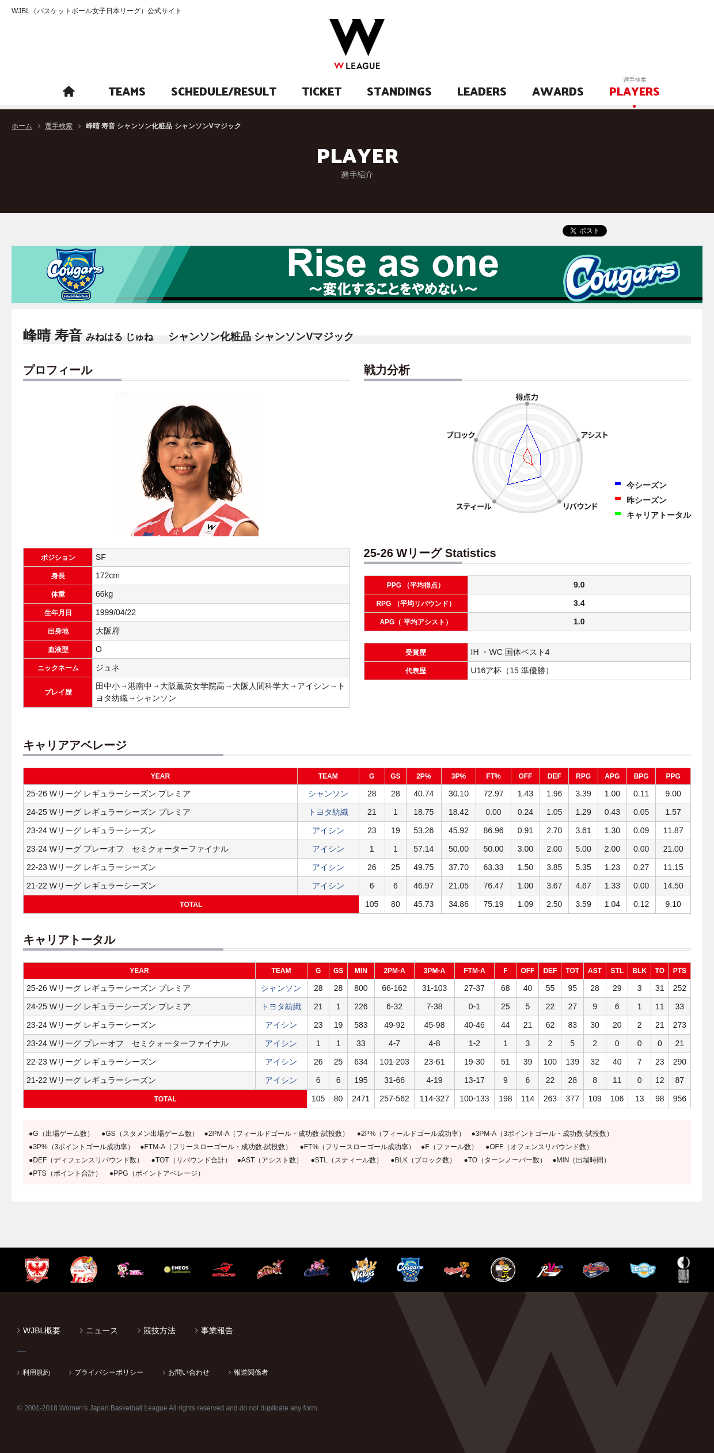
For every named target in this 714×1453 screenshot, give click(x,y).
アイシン (328, 830)
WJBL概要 (41, 1330)
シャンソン (328, 793)
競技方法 (159, 1330)
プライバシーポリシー (108, 1372)
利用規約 (36, 1372)
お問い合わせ (189, 1372)
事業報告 (217, 1330)
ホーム (22, 126)
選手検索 (59, 126)
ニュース (102, 1330)
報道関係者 (251, 1372)
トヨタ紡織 (328, 812)
